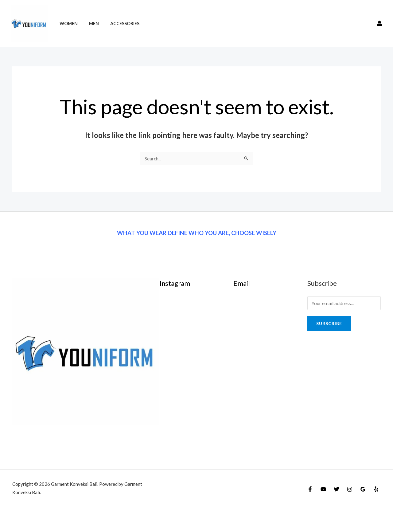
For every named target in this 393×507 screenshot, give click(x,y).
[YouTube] (323, 489)
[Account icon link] (379, 23)
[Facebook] (310, 489)
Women (67, 23)
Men (90, 23)
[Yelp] (376, 489)
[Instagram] (349, 489)
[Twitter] (336, 489)
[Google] (363, 489)
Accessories (118, 23)
